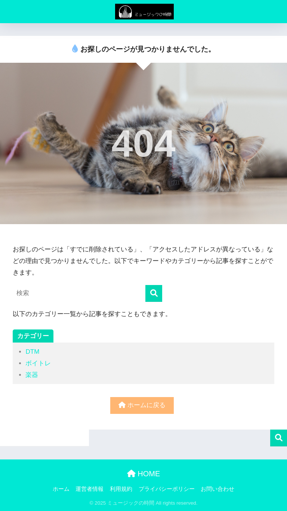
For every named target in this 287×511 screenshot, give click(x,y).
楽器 (31, 374)
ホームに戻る (142, 405)
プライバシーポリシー (167, 489)
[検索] (153, 293)
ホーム (61, 489)
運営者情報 (89, 489)
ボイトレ (38, 363)
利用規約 (121, 489)
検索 (278, 438)
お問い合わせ (217, 489)
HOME (143, 474)
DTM (32, 351)
